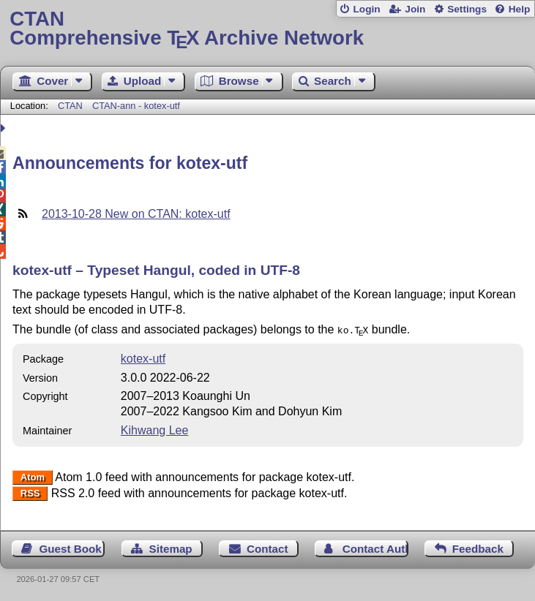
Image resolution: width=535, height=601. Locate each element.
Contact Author (375, 547)
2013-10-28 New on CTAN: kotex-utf (136, 214)
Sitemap (170, 547)
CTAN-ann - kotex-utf (136, 105)
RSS (30, 492)
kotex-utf (143, 357)
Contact (267, 547)
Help (520, 9)
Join (415, 9)
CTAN (70, 105)
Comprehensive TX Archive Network (267, 29)
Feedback (478, 547)
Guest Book (71, 547)
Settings (467, 9)
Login (366, 9)
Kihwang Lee (155, 429)
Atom (32, 476)
